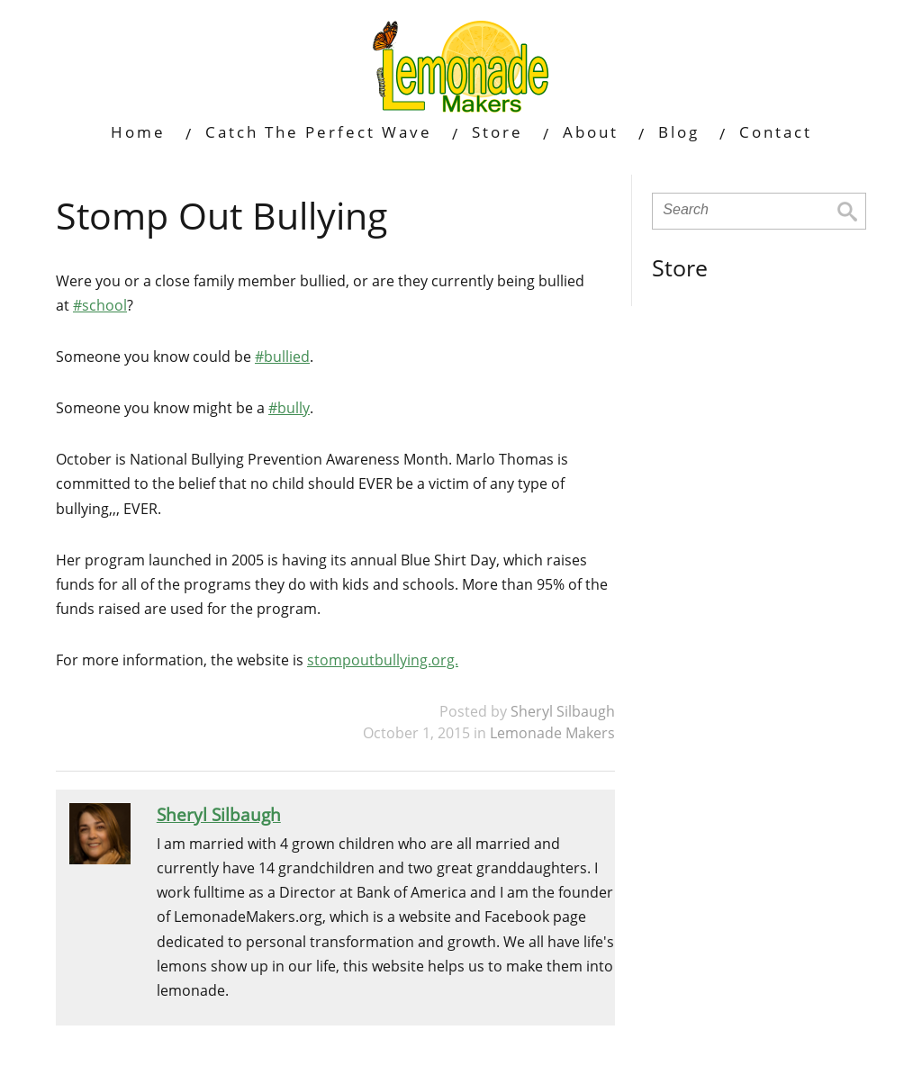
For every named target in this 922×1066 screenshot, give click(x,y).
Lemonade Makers (552, 733)
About (591, 132)
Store (497, 132)
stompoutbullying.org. (382, 660)
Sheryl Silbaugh (563, 711)
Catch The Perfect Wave (318, 132)
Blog (679, 132)
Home (138, 132)
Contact (775, 132)
